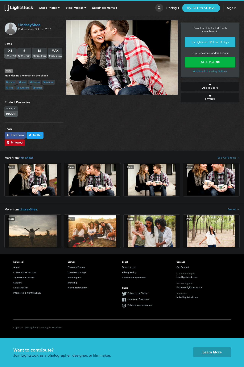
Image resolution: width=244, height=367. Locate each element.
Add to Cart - (210, 62)
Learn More (212, 352)
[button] (49, 8)
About (16, 267)
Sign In (231, 8)
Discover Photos (76, 267)
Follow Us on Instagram (139, 305)
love (9, 87)
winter (37, 87)
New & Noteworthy (77, 287)
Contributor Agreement (134, 277)
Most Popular (74, 277)
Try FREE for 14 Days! (201, 8)
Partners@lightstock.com (189, 287)
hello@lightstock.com (187, 297)
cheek (10, 82)
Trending (72, 282)
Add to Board (210, 86)
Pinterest (14, 142)
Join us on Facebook (138, 299)
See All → (233, 209)
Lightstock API (20, 287)
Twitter (35, 135)
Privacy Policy (129, 272)
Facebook (15, 135)
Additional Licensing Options (210, 71)
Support (17, 282)
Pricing (172, 8)
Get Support (182, 267)
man (22, 82)
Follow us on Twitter (137, 293)
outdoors (23, 87)
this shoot (26, 158)
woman (48, 82)
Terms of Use (129, 267)
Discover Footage (77, 272)
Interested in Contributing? (27, 293)
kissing (35, 82)
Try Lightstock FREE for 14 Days (210, 42)
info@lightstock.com (186, 277)
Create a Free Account (24, 272)
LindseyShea (29, 25)
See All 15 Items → (228, 158)
